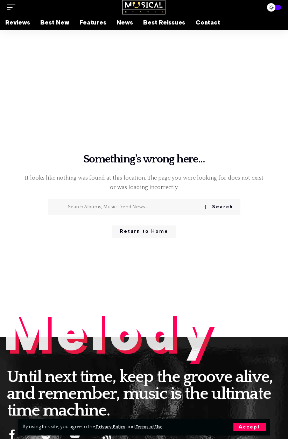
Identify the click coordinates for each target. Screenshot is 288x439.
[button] (249, 427)
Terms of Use (153, 427)
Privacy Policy (112, 427)
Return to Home (144, 232)
